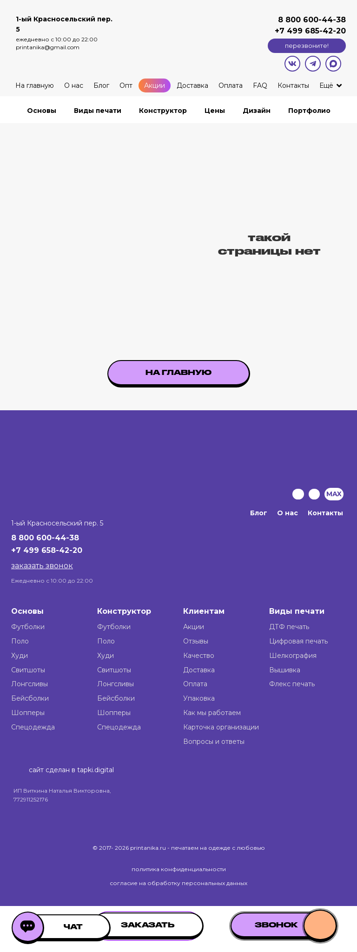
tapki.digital (94, 770)
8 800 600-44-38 (312, 19)
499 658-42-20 (52, 550)
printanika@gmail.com (47, 47)
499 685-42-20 (315, 30)
